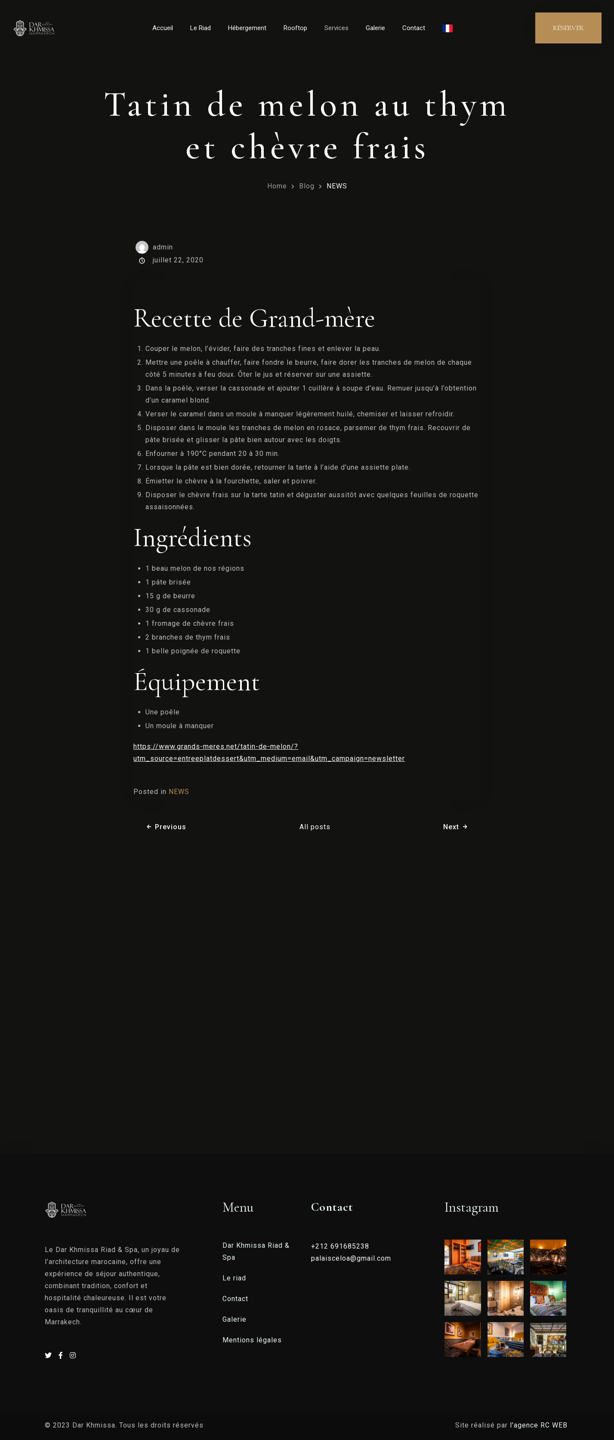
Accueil (162, 28)
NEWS (337, 186)
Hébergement (247, 28)
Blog (307, 186)
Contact (413, 28)
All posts (314, 827)
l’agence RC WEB (540, 1425)
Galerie (375, 28)
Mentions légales (252, 1340)
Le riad (234, 1278)
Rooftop (295, 28)
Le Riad (200, 28)
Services (336, 28)
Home (277, 186)
